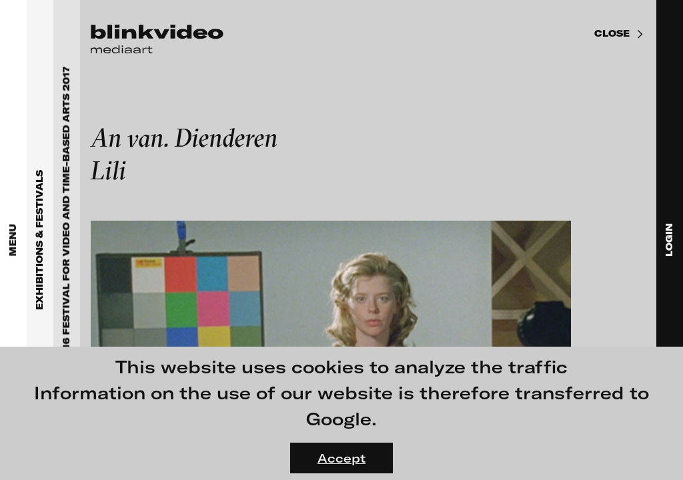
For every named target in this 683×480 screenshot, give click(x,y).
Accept (341, 458)
